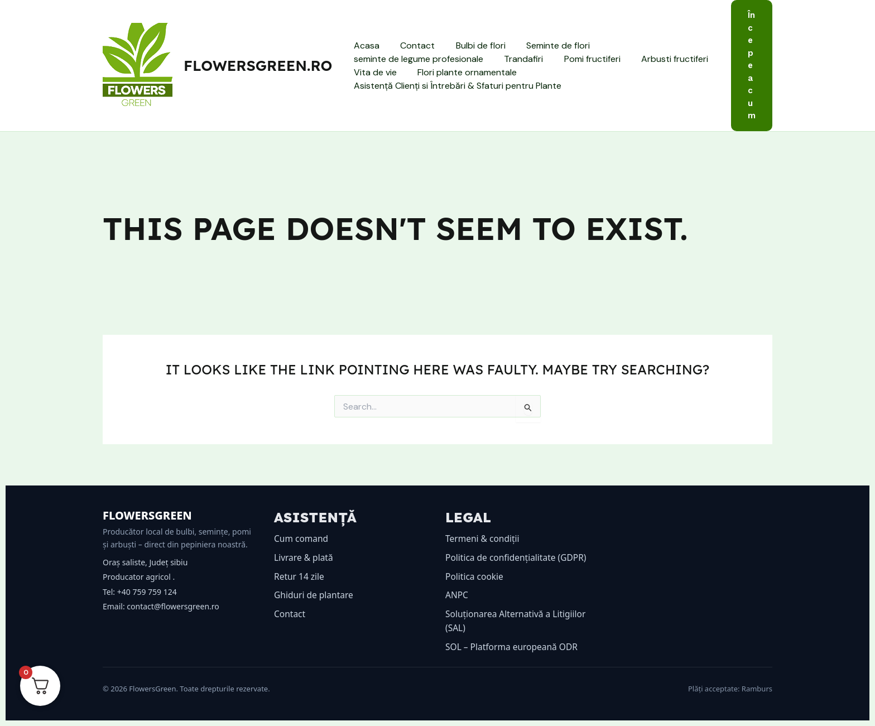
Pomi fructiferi (584, 59)
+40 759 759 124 (147, 591)
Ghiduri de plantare (314, 595)
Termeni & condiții (483, 538)
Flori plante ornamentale (462, 72)
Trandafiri (519, 59)
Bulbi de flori (473, 45)
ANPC (457, 595)
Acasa (365, 45)
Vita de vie (373, 72)
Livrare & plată (304, 557)
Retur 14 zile (300, 576)
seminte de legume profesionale (417, 59)
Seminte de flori (547, 45)
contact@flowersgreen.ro (173, 606)
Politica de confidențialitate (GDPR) (517, 557)
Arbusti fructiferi (664, 59)
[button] (751, 65)
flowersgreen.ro (258, 65)
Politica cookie (475, 576)
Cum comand (302, 538)
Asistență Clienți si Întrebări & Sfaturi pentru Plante (456, 86)
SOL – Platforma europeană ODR (513, 647)
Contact (413, 45)
